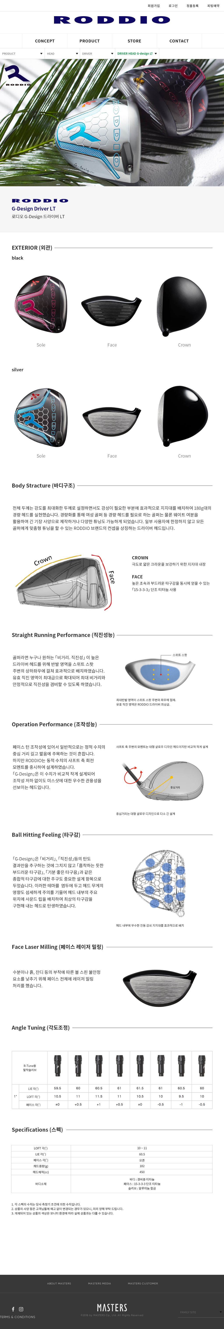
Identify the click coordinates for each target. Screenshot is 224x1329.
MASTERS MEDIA (99, 1283)
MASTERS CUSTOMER (143, 1283)
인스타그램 (21, 1310)
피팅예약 (213, 5)
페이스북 (13, 1310)
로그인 (173, 5)
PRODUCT (90, 41)
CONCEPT (45, 41)
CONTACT (179, 41)
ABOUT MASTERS (59, 1283)
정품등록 (193, 5)
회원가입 (154, 5)
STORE (134, 41)
